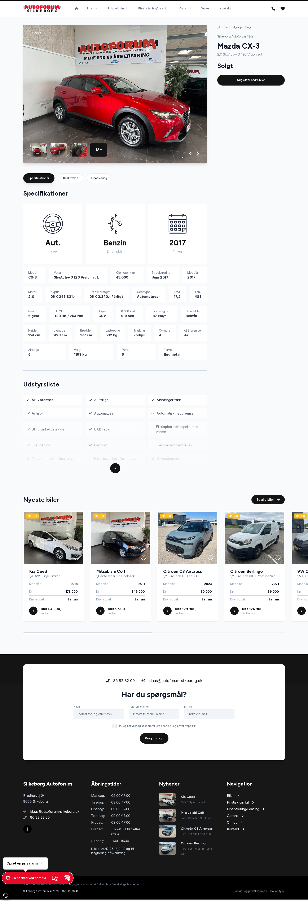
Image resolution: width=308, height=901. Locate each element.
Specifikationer (38, 179)
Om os (205, 9)
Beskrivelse (70, 179)
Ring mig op (154, 746)
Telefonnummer (139, 714)
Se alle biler (268, 507)
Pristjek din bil (118, 9)
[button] (190, 155)
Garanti (185, 9)
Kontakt (225, 9)
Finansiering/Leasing (153, 9)
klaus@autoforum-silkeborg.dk (171, 688)
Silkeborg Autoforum (231, 38)
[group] (115, 96)
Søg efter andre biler (251, 81)
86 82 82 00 (120, 688)
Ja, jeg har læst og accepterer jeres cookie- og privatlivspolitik (157, 733)
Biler (251, 38)
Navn (77, 714)
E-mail (188, 714)
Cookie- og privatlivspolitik (250, 892)
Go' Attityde (277, 892)
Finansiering (99, 179)
